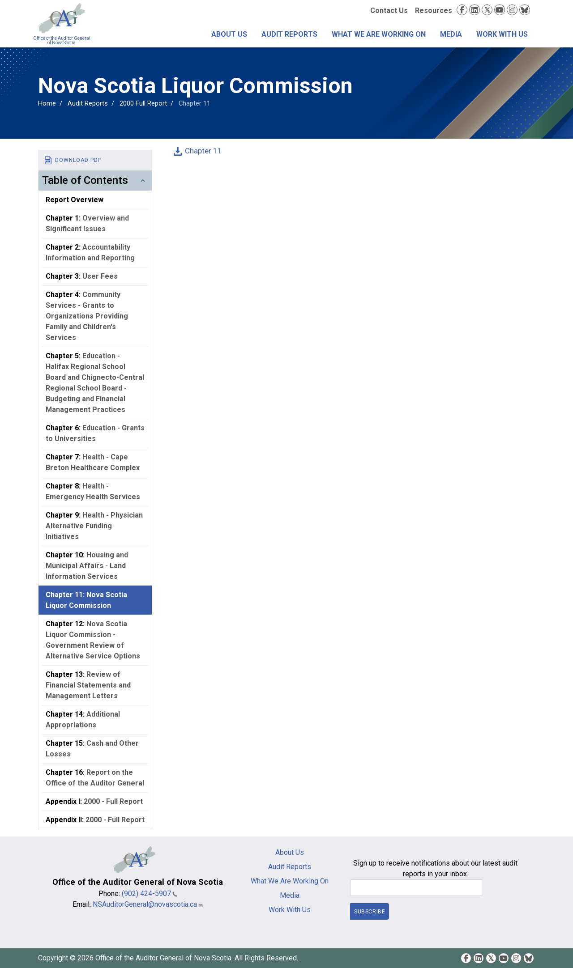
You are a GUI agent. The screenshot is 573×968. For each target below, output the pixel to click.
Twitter (487, 9)
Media (451, 34)
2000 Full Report (143, 103)
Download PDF (78, 160)
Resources (433, 10)
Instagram (512, 9)
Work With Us (502, 34)
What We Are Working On (379, 34)
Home (47, 103)
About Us (229, 34)
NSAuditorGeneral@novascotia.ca (148, 904)
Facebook (462, 9)
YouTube (499, 9)
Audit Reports (289, 34)
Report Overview (74, 199)
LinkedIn (474, 9)
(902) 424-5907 (149, 893)
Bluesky (524, 9)
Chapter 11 (203, 150)
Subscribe (369, 912)
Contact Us (389, 10)
